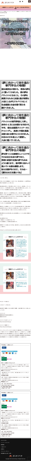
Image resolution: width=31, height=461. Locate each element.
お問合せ (2, 449)
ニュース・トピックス (5, 442)
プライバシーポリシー (5, 451)
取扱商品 (2, 444)
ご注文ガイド (3, 447)
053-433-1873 (6, 387)
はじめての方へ (4, 440)
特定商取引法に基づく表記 (6, 453)
